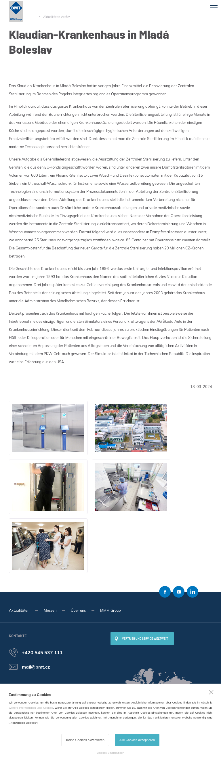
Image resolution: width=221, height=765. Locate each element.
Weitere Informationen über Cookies (31, 707)
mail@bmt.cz (36, 667)
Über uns (78, 610)
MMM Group (110, 610)
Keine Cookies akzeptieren (85, 740)
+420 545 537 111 (42, 652)
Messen (50, 610)
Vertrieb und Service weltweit (145, 638)
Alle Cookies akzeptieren (137, 740)
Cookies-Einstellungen (110, 752)
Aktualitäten (19, 610)
